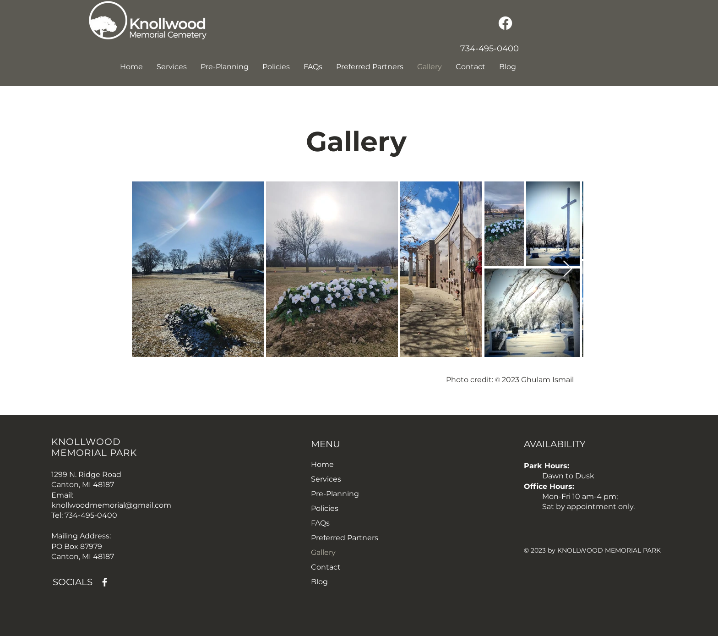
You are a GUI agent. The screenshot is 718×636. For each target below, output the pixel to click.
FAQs (320, 523)
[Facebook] (505, 23)
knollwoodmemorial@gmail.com (111, 505)
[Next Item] (567, 269)
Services (326, 479)
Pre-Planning (335, 493)
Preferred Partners (344, 537)
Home (322, 464)
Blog (319, 581)
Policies (324, 508)
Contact (326, 567)
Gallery (323, 552)
